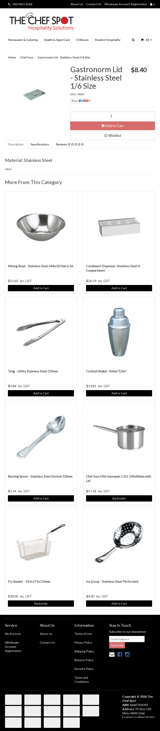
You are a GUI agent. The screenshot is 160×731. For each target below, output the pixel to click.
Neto (151, 717)
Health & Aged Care (57, 40)
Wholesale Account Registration (125, 4)
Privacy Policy (83, 642)
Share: (81, 100)
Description (16, 144)
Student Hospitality (107, 40)
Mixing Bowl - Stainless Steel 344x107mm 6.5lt (40, 266)
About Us (77, 4)
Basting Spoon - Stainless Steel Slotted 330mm (40, 476)
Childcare (82, 40)
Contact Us (93, 4)
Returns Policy (83, 660)
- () (146, 40)
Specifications (40, 144)
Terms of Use (83, 633)
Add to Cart (112, 125)
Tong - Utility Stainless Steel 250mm (33, 371)
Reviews (70, 144)
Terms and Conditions (81, 679)
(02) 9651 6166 (20, 4)
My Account (13, 633)
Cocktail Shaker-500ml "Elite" (106, 371)
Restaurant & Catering (23, 40)
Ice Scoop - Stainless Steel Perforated (112, 581)
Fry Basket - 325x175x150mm (29, 581)
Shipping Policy (84, 651)
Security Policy (84, 669)
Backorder (119, 498)
